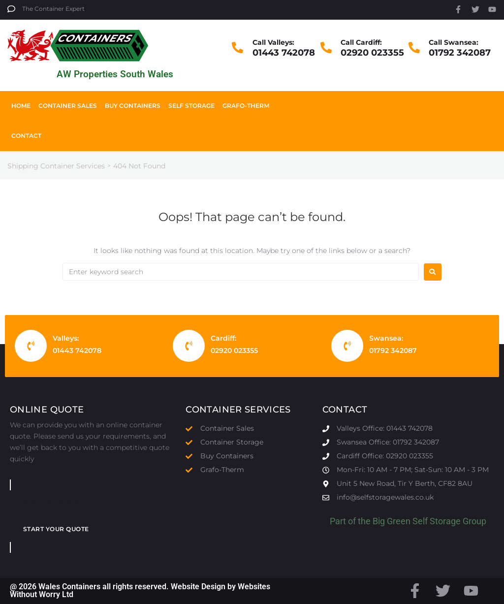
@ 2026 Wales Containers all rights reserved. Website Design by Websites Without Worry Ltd (140, 590)
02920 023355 (372, 53)
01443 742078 (283, 53)
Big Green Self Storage (417, 521)
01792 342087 (460, 53)
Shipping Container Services (56, 165)
